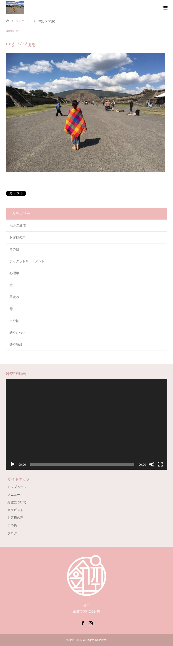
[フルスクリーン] (160, 464)
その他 (14, 249)
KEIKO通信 (18, 225)
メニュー (13, 494)
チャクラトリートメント (27, 261)
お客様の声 (17, 237)
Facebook (82, 623)
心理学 (14, 273)
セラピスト (15, 510)
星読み (14, 297)
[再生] (12, 464)
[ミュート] (151, 464)
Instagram (90, 623)
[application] (86, 424)
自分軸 (14, 321)
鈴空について (19, 333)
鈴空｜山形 (75, 640)
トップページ (17, 487)
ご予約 (12, 525)
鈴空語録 (16, 345)
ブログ (12, 533)
